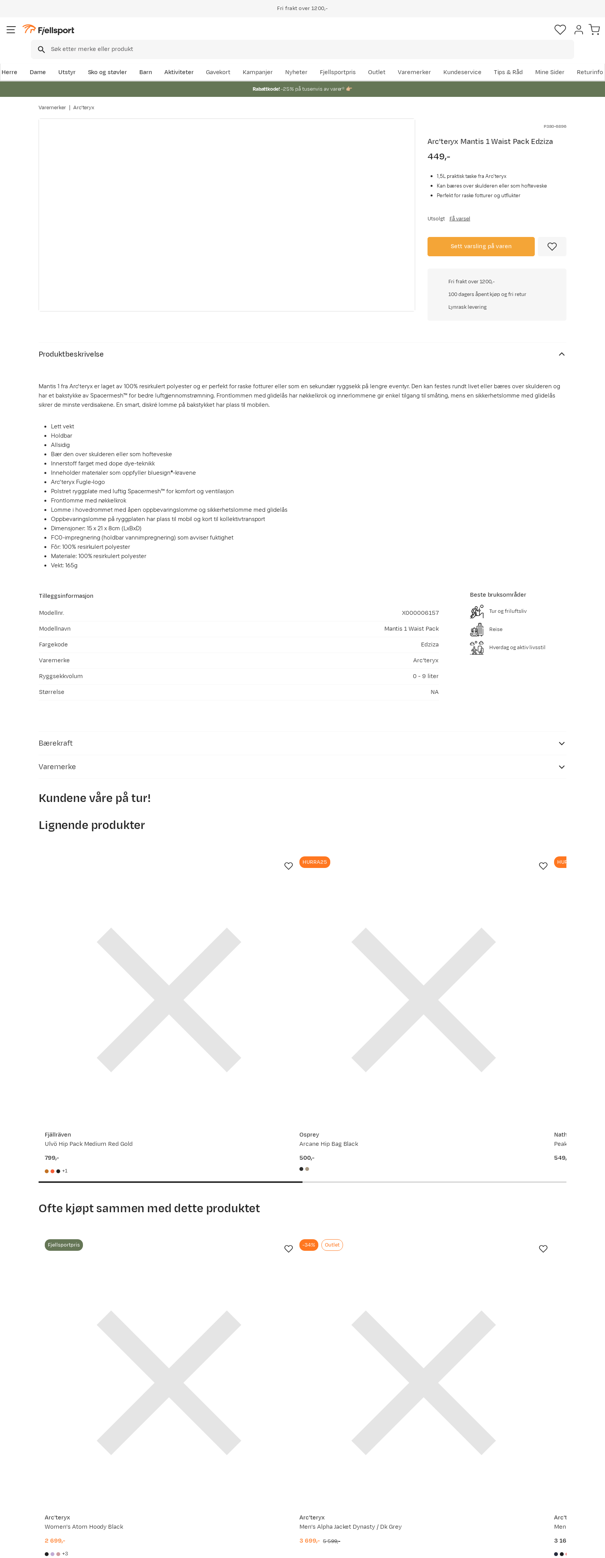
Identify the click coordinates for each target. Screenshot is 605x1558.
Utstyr (104, 60)
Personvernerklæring (507, 1547)
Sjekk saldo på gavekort (78, 1457)
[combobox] (309, 36)
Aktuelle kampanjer (179, 1444)
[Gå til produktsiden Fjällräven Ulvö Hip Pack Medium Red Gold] (98, 931)
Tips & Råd (61, 1481)
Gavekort (165, 1481)
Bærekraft (274, 1494)
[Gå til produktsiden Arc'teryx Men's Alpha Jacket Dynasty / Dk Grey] (234, 1199)
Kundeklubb (276, 1457)
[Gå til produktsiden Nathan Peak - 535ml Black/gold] (371, 931)
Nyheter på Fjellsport (182, 1457)
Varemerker (499, 60)
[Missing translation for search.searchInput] (157, 37)
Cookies (590, 1547)
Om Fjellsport (278, 1444)
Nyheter (381, 60)
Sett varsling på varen (481, 245)
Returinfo (59, 1469)
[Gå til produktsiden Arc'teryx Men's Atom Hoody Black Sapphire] (371, 1199)
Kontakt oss (62, 1506)
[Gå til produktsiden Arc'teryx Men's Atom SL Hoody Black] (507, 1199)
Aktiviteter (216, 60)
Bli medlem (535, 1378)
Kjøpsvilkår (555, 1547)
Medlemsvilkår (280, 1469)
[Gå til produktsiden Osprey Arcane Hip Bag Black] (234, 931)
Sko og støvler (145, 60)
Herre (46, 60)
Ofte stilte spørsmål (73, 1444)
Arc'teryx (84, 99)
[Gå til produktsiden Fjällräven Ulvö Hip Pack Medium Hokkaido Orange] (507, 931)
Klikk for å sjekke (497, 352)
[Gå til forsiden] (78, 36)
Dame (75, 60)
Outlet (462, 60)
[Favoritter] (512, 36)
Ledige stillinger (282, 1481)
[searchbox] (318, 37)
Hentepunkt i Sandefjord (79, 1494)
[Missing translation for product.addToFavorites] (552, 245)
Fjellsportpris (423, 60)
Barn (183, 60)
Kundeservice (547, 60)
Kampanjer (343, 60)
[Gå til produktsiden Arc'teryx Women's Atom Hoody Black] (98, 1199)
